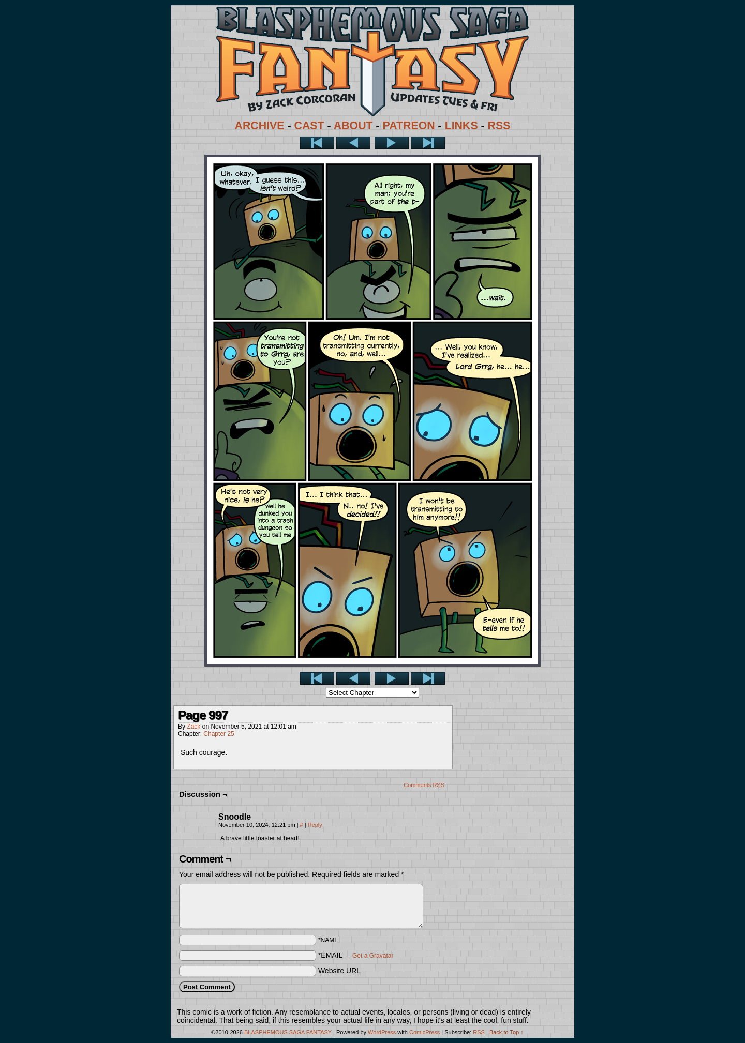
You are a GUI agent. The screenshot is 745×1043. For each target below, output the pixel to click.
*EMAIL (356, 955)
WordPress (382, 1032)
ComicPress (424, 1032)
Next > (392, 143)
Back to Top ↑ (506, 1032)
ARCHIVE (260, 125)
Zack (193, 726)
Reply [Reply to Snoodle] (315, 825)
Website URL (339, 970)
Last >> (428, 143)
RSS (499, 125)
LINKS (461, 125)
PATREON (409, 125)
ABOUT (353, 125)
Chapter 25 (218, 733)
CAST (309, 125)
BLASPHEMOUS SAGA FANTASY (288, 1032)
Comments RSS (424, 785)
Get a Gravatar (372, 955)
